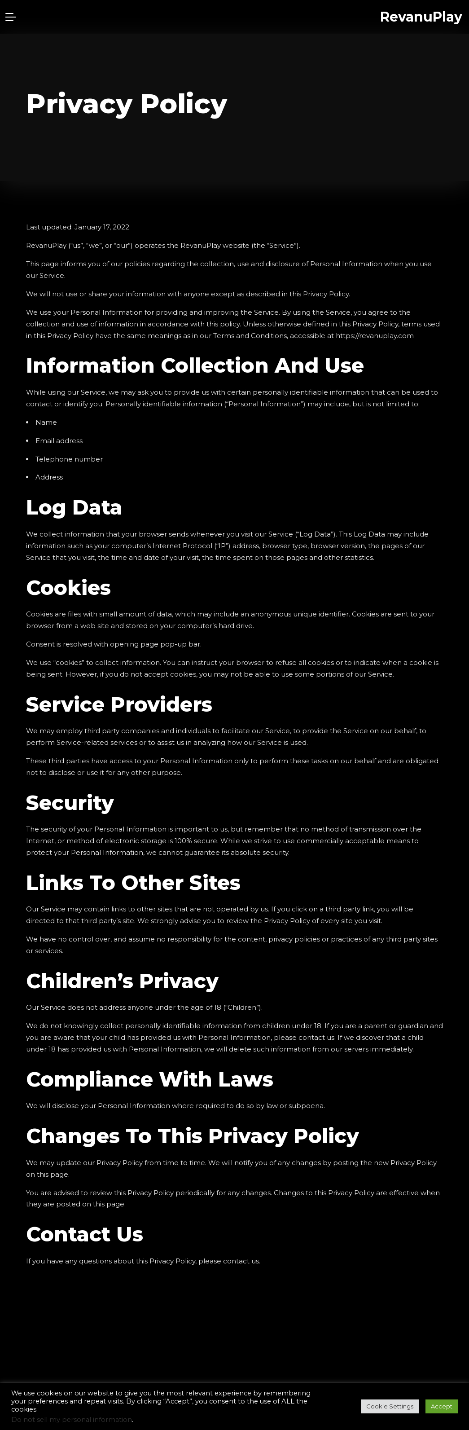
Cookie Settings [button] (389, 1406)
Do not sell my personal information (71, 1420)
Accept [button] (441, 1406)
